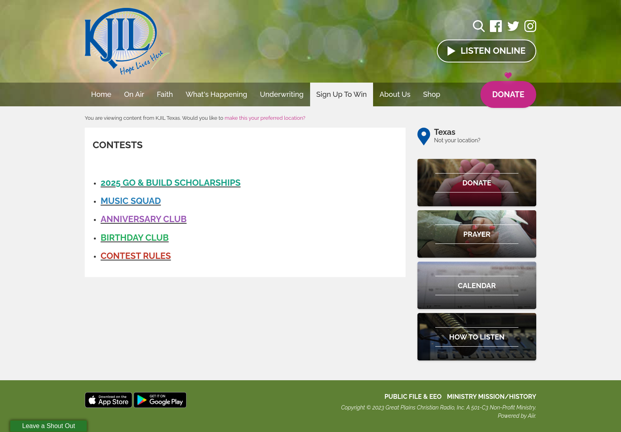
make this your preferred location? (265, 118)
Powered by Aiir (516, 416)
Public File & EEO (413, 396)
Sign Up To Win (341, 94)
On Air (134, 94)
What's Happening (217, 94)
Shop (431, 94)
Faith (165, 94)
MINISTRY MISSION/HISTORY (491, 396)
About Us (394, 94)
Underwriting (281, 94)
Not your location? (457, 140)
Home (101, 94)
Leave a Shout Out (48, 426)
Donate (508, 90)
